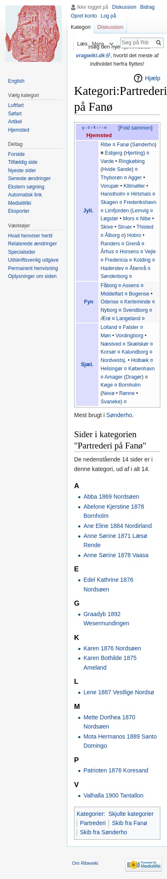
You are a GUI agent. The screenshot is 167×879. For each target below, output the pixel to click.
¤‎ (119, 327)
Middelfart (111, 294)
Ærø (105, 318)
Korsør (108, 352)
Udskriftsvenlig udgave (33, 260)
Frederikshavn (140, 202)
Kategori (81, 27)
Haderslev (111, 268)
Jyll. (88, 211)
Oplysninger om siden (32, 276)
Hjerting (134, 153)
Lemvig (140, 211)
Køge (106, 385)
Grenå (133, 244)
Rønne (127, 393)
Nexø (108, 393)
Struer (125, 227)
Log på (108, 16)
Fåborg (108, 285)
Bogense (139, 294)
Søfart (15, 114)
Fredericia (116, 260)
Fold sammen (135, 128)
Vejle (150, 252)
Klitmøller (134, 186)
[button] (135, 128)
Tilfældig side (22, 162)
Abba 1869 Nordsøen (111, 496)
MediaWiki (19, 203)
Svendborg (135, 310)
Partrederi (92, 823)
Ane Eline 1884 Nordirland (117, 525)
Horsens (129, 252)
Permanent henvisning (33, 268)
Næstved (110, 344)
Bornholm (129, 385)
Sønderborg (114, 276)
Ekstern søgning (26, 187)
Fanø (123, 145)
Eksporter (18, 211)
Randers (110, 244)
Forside (16, 154)
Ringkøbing (131, 161)
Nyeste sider (22, 170)
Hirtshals (141, 194)
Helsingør (111, 369)
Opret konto (84, 16)
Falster (131, 327)
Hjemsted (99, 135)
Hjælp (152, 78)
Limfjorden (117, 211)
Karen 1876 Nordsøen (112, 648)
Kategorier (90, 813)
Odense (109, 302)
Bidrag (147, 7)
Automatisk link (25, 195)
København (141, 369)
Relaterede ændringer (32, 244)
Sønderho (143, 145)
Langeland (128, 318)
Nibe (145, 219)
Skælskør (138, 344)
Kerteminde (137, 302)
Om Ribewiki (85, 863)
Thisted (144, 227)
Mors (128, 219)
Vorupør (109, 186)
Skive (106, 227)
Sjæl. (87, 364)
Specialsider (21, 252)
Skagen (109, 202)
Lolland (108, 327)
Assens (130, 285)
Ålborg (112, 235)
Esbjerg (113, 153)
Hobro (134, 235)
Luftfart (15, 105)
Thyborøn (111, 178)
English (16, 81)
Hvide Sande (117, 169)
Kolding (142, 260)
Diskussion (124, 7)
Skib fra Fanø (129, 823)
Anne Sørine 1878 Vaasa (115, 555)
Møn (105, 336)
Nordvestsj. (113, 360)
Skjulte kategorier (131, 813)
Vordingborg (129, 336)
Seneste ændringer (29, 178)
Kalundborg (135, 352)
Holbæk (140, 360)
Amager (114, 377)
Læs (79, 44)
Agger (135, 178)
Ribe (105, 145)
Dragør (133, 377)
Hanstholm (112, 194)
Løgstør (109, 219)
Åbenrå (137, 268)
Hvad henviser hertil (30, 236)
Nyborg (108, 310)
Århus (107, 252)
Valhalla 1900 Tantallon (113, 795)
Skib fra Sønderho (103, 832)
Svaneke (110, 402)
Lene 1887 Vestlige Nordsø (118, 692)
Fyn (88, 302)
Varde (107, 161)
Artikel (15, 122)
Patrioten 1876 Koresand (115, 770)
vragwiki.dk (90, 55)
